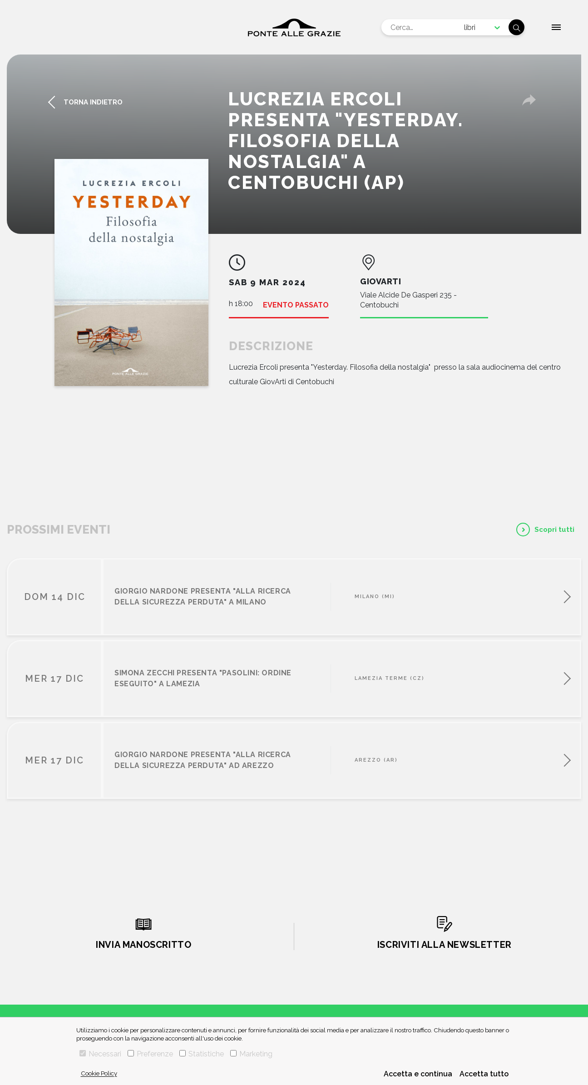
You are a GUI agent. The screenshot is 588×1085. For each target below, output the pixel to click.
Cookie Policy (99, 1073)
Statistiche (201, 1054)
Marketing (251, 1054)
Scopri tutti (554, 529)
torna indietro (93, 102)
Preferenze (150, 1054)
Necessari (100, 1054)
